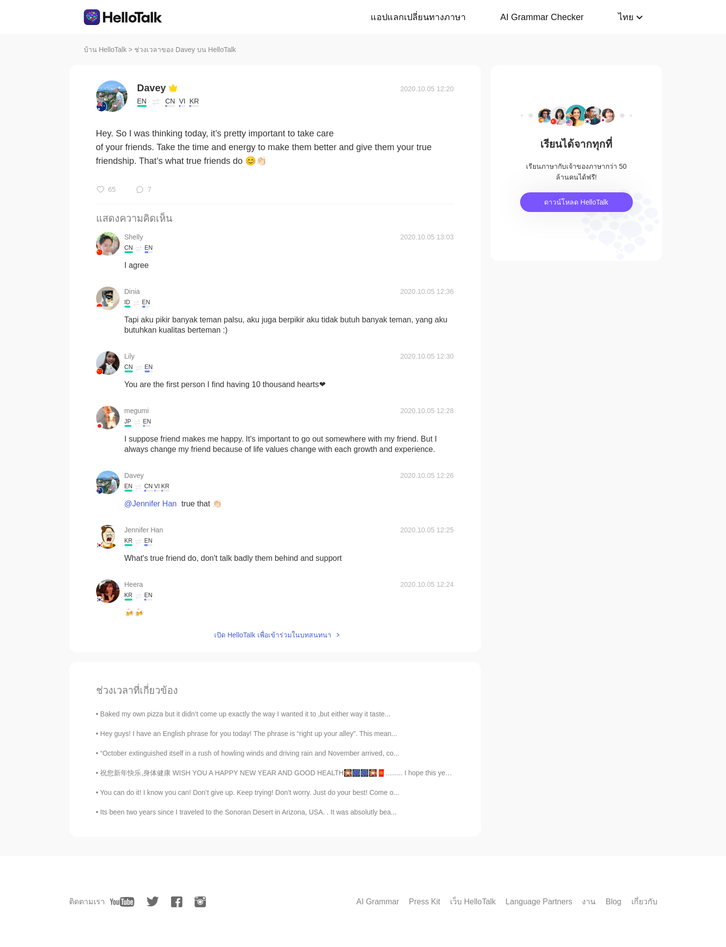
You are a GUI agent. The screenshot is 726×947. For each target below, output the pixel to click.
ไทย (626, 17)
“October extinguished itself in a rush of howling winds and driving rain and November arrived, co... (249, 753)
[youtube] (122, 902)
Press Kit (424, 901)
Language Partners (538, 901)
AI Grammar (377, 901)
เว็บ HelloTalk (473, 901)
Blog (613, 901)
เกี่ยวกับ (644, 901)
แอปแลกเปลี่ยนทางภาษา (418, 17)
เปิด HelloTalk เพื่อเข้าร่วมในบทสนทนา (272, 635)
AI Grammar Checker (541, 17)
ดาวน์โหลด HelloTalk (576, 202)
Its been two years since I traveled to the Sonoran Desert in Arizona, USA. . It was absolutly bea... (248, 812)
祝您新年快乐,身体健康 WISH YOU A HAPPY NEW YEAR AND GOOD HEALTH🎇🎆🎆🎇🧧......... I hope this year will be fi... (291, 773)
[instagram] (200, 901)
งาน (589, 901)
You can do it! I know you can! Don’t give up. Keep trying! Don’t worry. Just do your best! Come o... (249, 792)
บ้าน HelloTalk (105, 49)
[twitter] (153, 901)
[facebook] (176, 901)
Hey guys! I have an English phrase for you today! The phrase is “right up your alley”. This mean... (248, 733)
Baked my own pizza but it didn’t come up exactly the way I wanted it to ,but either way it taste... (245, 714)
